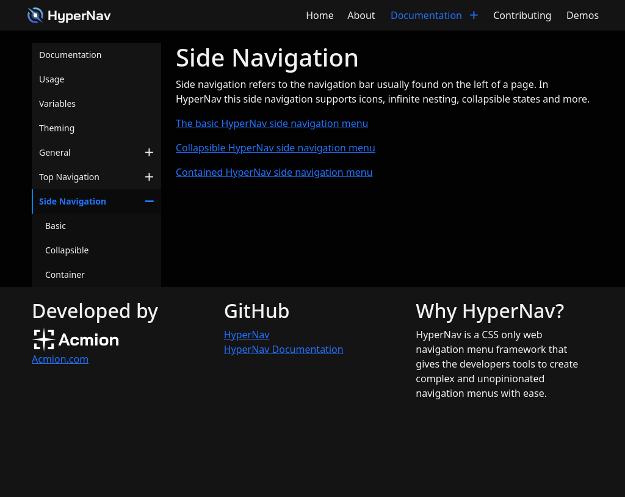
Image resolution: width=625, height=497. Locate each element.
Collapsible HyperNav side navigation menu (275, 147)
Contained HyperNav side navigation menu (274, 172)
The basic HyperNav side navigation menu (272, 123)
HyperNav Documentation (284, 349)
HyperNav (247, 334)
